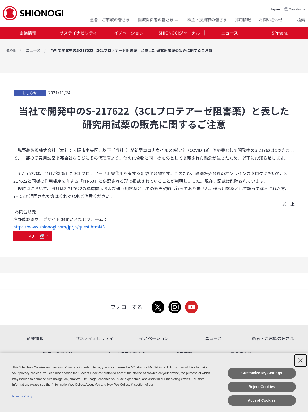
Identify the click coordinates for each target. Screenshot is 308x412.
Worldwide (297, 8)
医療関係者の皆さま (158, 19)
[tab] (28, 33)
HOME (10, 50)
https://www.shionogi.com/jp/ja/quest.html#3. (59, 226)
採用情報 (243, 19)
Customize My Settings (261, 373)
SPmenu (280, 33)
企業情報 (27, 33)
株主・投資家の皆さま (207, 19)
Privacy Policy (22, 396)
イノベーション (129, 33)
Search (295, 19)
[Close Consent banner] (300, 360)
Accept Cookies (262, 400)
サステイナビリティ (78, 33)
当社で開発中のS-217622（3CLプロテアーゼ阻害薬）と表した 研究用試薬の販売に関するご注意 (131, 50)
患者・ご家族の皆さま (110, 19)
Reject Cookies (261, 387)
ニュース (229, 33)
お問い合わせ (271, 19)
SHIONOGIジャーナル (179, 33)
